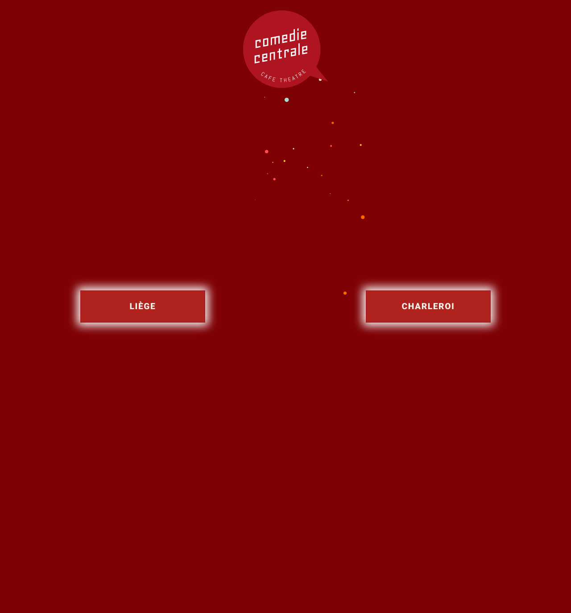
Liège (143, 306)
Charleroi (428, 306)
